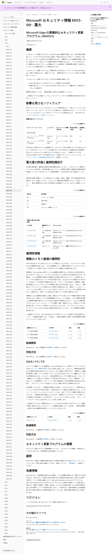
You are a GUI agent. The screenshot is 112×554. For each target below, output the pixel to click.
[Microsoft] (3, 2)
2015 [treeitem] (7, 45)
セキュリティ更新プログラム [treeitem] (11, 20)
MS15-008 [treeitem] (9, 455)
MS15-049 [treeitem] (9, 324)
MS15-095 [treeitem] (9, 177)
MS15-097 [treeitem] (9, 170)
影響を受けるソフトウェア (98, 26)
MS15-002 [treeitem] (9, 475)
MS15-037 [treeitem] (9, 363)
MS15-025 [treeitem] (9, 401)
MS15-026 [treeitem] (9, 398)
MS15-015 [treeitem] (9, 433)
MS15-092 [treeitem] (9, 186)
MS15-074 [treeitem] (9, 244)
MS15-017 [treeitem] (9, 427)
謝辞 (92, 41)
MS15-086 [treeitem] (9, 206)
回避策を (49, 356)
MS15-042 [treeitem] (9, 346)
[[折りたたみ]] (21, 13)
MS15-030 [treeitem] (9, 385)
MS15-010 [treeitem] (9, 449)
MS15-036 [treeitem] (9, 366)
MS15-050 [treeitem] (9, 321)
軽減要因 (49, 347)
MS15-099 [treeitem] (9, 164)
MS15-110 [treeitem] (8, 129)
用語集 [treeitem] (5, 542)
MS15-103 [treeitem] (9, 151)
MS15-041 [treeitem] (9, 350)
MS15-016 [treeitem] (9, 430)
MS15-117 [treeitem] (8, 106)
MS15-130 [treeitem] (9, 65)
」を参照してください (46, 115)
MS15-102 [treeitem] (9, 154)
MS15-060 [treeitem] (9, 289)
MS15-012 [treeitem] (9, 443)
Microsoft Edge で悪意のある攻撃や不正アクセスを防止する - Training (45, 522)
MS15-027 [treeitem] (9, 395)
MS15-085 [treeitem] (9, 209)
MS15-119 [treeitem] (8, 100)
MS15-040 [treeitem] (9, 353)
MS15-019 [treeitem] (9, 420)
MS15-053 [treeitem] (9, 311)
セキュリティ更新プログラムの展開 (99, 38)
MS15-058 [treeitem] (9, 295)
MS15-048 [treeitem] (9, 327)
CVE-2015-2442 (31, 236)
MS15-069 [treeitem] (9, 260)
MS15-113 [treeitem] (8, 119)
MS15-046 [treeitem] (9, 334)
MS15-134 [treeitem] (9, 52)
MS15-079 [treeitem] (9, 228)
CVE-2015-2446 (31, 241)
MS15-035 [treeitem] (9, 369)
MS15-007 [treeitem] (9, 459)
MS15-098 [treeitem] (9, 167)
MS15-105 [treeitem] (9, 145)
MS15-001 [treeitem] (9, 478)
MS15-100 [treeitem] (9, 161)
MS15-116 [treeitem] (8, 109)
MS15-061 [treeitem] (9, 286)
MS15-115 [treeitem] (8, 113)
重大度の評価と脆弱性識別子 (99, 28)
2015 (55, 14)
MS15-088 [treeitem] (9, 199)
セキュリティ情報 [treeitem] (10, 33)
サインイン (107, 2)
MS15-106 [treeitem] (9, 141)
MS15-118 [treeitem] (8, 103)
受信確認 (71, 463)
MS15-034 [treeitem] (9, 372)
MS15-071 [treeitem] (9, 254)
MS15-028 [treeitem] (9, 391)
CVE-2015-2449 (31, 246)
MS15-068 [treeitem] (9, 263)
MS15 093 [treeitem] (9, 183)
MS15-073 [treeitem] (9, 247)
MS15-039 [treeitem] (9, 356)
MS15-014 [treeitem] (9, 436)
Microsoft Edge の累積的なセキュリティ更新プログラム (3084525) (99, 19)
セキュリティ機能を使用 (38, 369)
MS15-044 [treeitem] (9, 340)
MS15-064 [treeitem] (9, 276)
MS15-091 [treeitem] (9, 190)
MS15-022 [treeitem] (9, 411)
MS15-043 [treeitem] (9, 343)
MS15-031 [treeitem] (9, 382)
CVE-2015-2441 (31, 230)
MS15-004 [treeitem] (9, 468)
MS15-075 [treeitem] (9, 241)
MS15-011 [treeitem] (8, 446)
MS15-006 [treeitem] (9, 462)
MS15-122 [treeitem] (9, 90)
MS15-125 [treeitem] (9, 81)
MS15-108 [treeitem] (9, 135)
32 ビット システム (32, 136)
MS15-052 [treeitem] (9, 314)
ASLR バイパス (95, 35)
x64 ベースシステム (32, 141)
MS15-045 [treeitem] (9, 337)
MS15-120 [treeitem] (9, 97)
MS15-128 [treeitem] (9, 71)
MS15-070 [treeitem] (9, 257)
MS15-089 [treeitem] (9, 196)
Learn (28, 14)
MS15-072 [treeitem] (9, 250)
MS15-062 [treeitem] (9, 282)
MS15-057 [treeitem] (9, 298)
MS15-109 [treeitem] (9, 132)
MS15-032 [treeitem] (9, 379)
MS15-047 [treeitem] (9, 331)
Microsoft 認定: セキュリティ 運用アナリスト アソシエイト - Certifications (46, 529)
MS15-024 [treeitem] (9, 404)
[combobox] (12, 17)
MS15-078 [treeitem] (9, 231)
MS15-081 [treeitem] (9, 222)
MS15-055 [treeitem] (9, 305)
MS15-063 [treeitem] (9, 279)
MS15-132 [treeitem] (9, 58)
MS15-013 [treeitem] (9, 439)
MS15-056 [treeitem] (9, 302)
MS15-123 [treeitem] (9, 87)
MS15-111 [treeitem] (8, 125)
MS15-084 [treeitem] (9, 212)
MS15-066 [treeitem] (9, 270)
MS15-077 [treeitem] (9, 234)
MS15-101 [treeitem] (8, 158)
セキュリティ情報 (46, 14)
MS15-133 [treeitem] (9, 55)
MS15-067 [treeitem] (9, 266)
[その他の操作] (84, 14)
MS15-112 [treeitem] (8, 122)
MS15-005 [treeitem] (9, 465)
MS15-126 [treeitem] (9, 77)
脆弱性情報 (94, 30)
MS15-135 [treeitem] (9, 49)
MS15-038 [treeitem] (9, 359)
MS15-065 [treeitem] (9, 273)
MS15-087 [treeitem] (9, 202)
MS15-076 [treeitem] (9, 238)
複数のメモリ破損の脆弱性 (98, 32)
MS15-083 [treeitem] (9, 215)
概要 (92, 23)
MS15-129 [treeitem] (9, 68)
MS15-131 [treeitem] (8, 61)
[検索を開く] (101, 2)
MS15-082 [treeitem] (9, 218)
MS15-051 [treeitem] (9, 318)
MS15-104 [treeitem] (9, 148)
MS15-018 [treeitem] (9, 423)
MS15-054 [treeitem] (9, 308)
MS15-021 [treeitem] (9, 414)
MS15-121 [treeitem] (8, 93)
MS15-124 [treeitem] (9, 84)
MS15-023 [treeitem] (9, 407)
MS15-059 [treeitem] (9, 292)
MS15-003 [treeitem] (9, 471)
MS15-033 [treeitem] (9, 375)
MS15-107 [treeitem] (9, 138)
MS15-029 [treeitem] (9, 388)
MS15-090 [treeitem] (9, 193)
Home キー (35, 14)
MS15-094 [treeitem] (9, 180)
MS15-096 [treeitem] (9, 173)
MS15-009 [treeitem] (9, 452)
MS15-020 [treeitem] (9, 417)
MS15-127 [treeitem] (9, 74)
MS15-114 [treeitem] (8, 116)
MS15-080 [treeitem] (9, 225)
